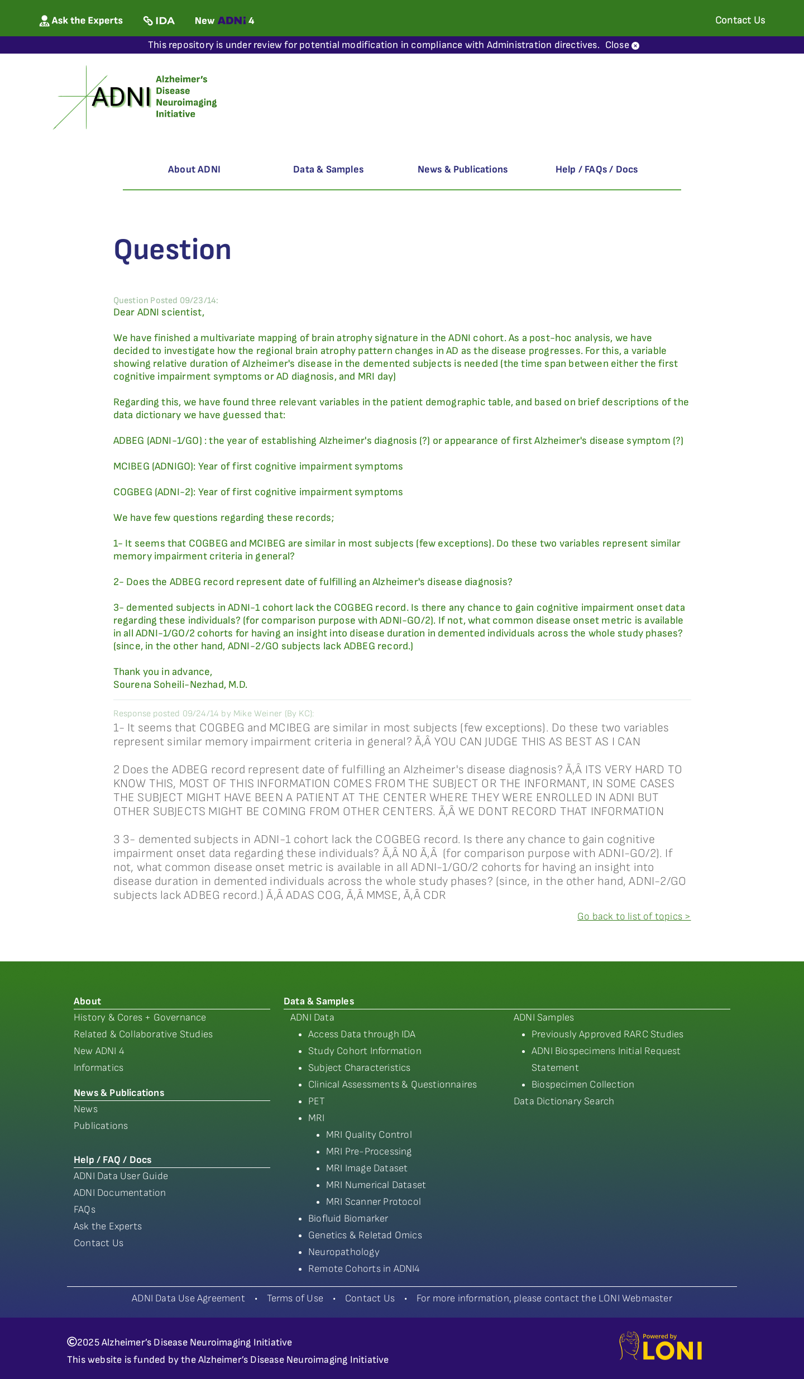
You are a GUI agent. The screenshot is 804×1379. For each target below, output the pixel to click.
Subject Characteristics (359, 1068)
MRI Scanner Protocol (373, 1202)
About (87, 1001)
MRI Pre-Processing (369, 1151)
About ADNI (194, 169)
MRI (316, 1118)
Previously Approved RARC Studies (607, 1034)
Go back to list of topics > (634, 916)
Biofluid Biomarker (348, 1218)
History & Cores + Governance (140, 1017)
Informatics (98, 1068)
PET (317, 1101)
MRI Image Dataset (367, 1168)
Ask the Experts (108, 1226)
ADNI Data (312, 1017)
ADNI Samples (544, 1017)
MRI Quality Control (369, 1135)
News (86, 1109)
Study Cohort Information (365, 1051)
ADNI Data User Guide (121, 1176)
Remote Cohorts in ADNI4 (364, 1269)
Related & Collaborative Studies (143, 1034)
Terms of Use (295, 1298)
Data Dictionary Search (564, 1101)
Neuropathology (344, 1252)
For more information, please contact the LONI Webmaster (544, 1298)
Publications (101, 1126)
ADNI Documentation (120, 1193)
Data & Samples (328, 169)
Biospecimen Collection (583, 1084)
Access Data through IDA (362, 1034)
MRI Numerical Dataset (376, 1185)
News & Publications (463, 169)
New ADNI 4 (99, 1051)
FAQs (84, 1209)
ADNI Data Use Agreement (188, 1298)
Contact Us (98, 1243)
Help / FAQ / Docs (112, 1160)
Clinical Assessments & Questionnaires (392, 1084)
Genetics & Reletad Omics (365, 1235)
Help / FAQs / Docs (597, 169)
